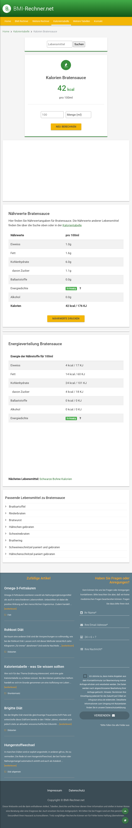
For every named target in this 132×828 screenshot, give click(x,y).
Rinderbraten (15, 513)
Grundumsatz (14, 693)
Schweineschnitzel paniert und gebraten (32, 547)
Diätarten (12, 652)
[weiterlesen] (10, 608)
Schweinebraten (17, 533)
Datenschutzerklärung (115, 707)
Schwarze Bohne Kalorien (55, 479)
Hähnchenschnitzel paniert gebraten (30, 554)
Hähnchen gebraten (19, 527)
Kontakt (98, 21)
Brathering (13, 540)
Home (8, 21)
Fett (9, 615)
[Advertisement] (66, 170)
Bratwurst (13, 520)
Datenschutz (77, 790)
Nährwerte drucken (65, 318)
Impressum (54, 790)
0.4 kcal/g (71, 288)
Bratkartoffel (15, 506)
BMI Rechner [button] (21, 21)
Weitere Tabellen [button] (81, 21)
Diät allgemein (14, 772)
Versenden (102, 715)
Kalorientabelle (61, 21)
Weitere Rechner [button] (40, 21)
